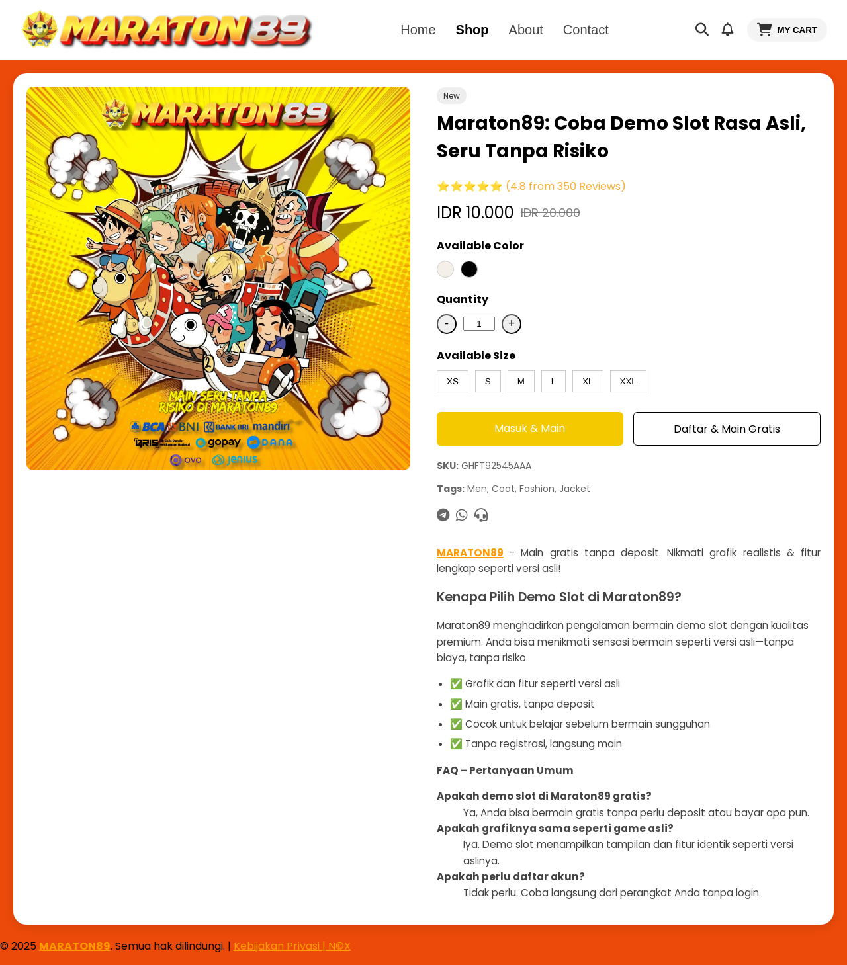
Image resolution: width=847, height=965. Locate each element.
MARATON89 (470, 553)
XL (587, 381)
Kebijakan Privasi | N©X (292, 946)
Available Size (476, 355)
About (526, 29)
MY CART (787, 29)
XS (453, 381)
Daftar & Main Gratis (727, 429)
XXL (628, 381)
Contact (586, 29)
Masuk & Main (529, 428)
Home (417, 29)
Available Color (480, 245)
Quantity (462, 299)
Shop (472, 29)
